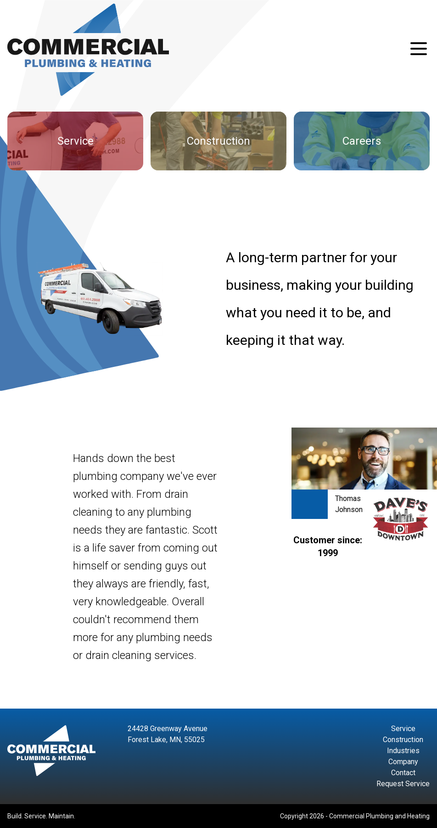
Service (403, 728)
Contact (403, 772)
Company (403, 761)
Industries (403, 750)
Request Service (403, 783)
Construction (403, 739)
